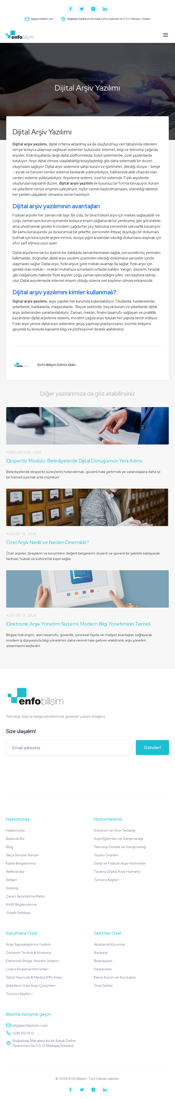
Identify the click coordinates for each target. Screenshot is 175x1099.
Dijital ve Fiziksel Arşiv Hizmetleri (120, 863)
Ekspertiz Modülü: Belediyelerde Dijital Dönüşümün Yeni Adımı (74, 460)
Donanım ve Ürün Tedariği (114, 830)
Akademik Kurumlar (110, 944)
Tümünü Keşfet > (107, 880)
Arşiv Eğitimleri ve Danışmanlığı (118, 838)
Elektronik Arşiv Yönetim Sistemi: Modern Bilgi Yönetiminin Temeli (78, 624)
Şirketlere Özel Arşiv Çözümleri (31, 985)
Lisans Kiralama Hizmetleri (27, 969)
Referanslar (15, 871)
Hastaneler (103, 969)
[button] (165, 35)
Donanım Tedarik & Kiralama (28, 952)
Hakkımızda (15, 830)
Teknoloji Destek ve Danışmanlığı (120, 847)
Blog (9, 847)
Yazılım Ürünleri (106, 855)
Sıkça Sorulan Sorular (22, 855)
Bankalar (101, 952)
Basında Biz (15, 838)
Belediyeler (103, 961)
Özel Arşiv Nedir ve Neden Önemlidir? (47, 542)
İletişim (11, 880)
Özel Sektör (103, 985)
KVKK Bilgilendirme (21, 904)
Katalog (12, 888)
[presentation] (44, 768)
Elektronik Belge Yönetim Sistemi (32, 961)
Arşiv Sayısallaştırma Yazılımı (28, 944)
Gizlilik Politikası (18, 912)
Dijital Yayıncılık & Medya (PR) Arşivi (34, 977)
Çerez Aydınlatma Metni (25, 896)
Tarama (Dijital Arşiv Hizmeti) (117, 871)
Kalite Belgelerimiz (21, 863)
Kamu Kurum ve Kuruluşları (115, 977)
